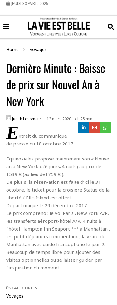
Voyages (14, 296)
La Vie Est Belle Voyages (58, 20)
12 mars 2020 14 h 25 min (69, 119)
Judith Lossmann (24, 118)
